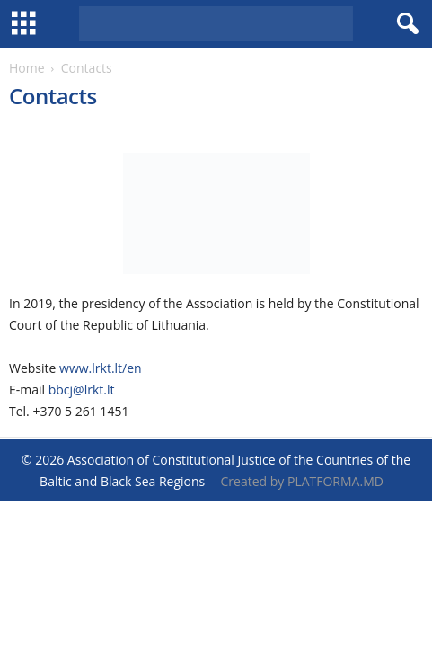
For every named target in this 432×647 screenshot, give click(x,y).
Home (27, 67)
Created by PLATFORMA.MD (302, 481)
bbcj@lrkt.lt (81, 389)
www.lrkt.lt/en (100, 368)
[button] (404, 24)
